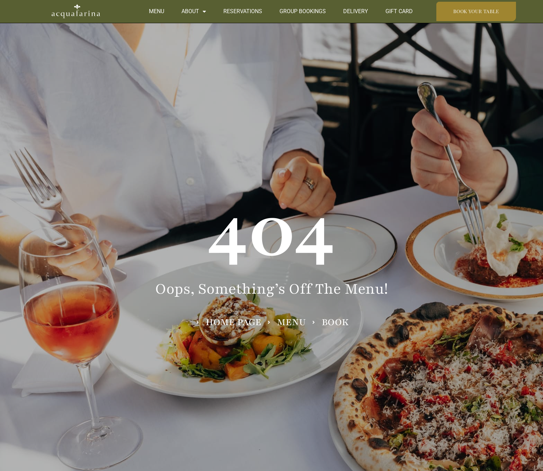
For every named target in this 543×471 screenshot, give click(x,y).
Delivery (355, 11)
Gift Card (399, 11)
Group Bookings (302, 11)
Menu (156, 11)
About (193, 11)
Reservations (242, 11)
